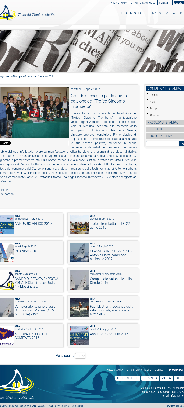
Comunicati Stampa (35, 76)
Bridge (153, 108)
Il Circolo (132, 13)
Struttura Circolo (143, 3)
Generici (154, 115)
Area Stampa (119, 3)
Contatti (165, 3)
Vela (171, 13)
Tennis (154, 13)
